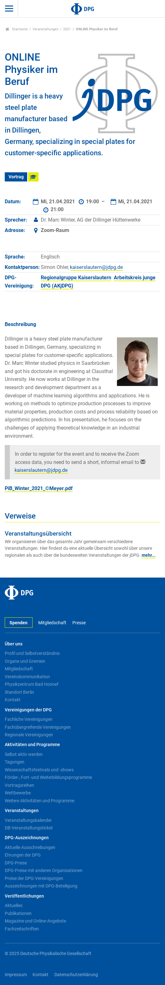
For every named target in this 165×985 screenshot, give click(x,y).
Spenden (18, 623)
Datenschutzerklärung (76, 974)
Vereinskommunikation (27, 676)
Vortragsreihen (19, 785)
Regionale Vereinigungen (29, 734)
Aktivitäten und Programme (32, 744)
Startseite (16, 29)
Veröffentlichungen (24, 896)
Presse (79, 623)
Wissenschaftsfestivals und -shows (39, 769)
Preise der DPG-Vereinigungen (34, 878)
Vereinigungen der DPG (28, 710)
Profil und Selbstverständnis (32, 653)
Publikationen (18, 913)
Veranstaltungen (45, 29)
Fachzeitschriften (22, 928)
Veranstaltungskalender (28, 820)
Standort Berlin (19, 692)
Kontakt (13, 699)
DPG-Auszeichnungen (27, 837)
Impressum (16, 974)
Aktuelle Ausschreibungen (30, 847)
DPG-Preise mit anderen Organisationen (43, 870)
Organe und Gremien (25, 661)
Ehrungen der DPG (23, 854)
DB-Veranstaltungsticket (29, 827)
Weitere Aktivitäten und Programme (39, 800)
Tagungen (14, 761)
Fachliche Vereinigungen (28, 719)
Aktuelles (13, 905)
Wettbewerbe (18, 792)
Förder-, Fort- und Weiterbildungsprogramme (48, 777)
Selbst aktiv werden (24, 754)
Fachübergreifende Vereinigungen (38, 727)
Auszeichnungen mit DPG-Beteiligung (41, 885)
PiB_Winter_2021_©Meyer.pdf (39, 488)
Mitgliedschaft (52, 623)
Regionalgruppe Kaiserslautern (76, 278)
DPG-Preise (16, 862)
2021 (67, 29)
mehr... (149, 555)
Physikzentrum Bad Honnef (31, 684)
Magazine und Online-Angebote (35, 920)
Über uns (13, 644)
